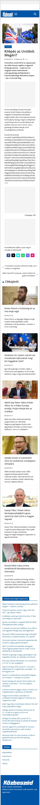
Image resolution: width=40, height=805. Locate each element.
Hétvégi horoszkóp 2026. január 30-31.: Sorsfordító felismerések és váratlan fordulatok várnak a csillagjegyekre (19, 720)
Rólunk (4, 763)
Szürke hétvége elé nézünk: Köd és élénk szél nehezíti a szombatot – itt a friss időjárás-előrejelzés (18, 683)
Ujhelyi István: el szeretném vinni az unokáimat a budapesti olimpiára (19, 460)
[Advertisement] (20, 94)
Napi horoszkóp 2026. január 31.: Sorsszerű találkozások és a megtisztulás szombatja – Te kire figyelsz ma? (19, 669)
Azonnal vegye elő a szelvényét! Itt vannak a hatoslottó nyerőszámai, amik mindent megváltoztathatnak (18, 729)
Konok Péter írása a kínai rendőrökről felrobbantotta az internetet (19, 568)
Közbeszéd (19, 59)
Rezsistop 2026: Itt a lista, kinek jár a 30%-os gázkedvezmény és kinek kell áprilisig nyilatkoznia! (18, 737)
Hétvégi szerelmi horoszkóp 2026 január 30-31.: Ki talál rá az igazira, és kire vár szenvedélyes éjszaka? (18, 712)
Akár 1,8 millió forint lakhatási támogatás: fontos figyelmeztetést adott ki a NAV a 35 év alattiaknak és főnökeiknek (18, 648)
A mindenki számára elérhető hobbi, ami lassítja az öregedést (19, 267)
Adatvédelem (7, 752)
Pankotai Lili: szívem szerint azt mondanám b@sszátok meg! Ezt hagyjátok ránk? (19, 358)
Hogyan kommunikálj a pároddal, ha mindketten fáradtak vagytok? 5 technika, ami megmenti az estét (19, 698)
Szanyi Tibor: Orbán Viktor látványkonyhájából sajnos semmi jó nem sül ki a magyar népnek (19, 515)
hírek (26, 59)
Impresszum (6, 756)
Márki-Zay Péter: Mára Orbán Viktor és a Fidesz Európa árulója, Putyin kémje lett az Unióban (18, 407)
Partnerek (5, 760)
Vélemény (8, 46)
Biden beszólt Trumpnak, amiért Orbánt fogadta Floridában (20, 274)
